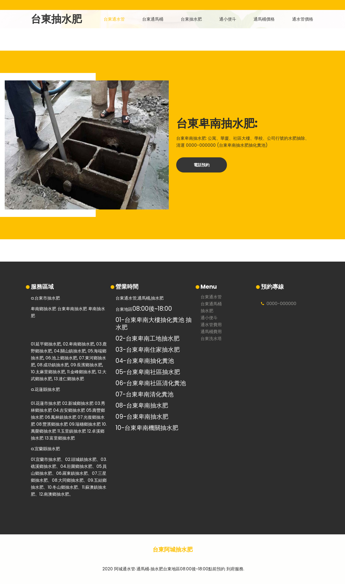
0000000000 (281, 303)
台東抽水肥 (56, 19)
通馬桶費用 (211, 332)
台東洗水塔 (211, 339)
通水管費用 (211, 325)
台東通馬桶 (152, 19)
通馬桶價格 (264, 19)
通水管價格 (302, 19)
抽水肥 (207, 311)
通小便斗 (227, 19)
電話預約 (202, 165)
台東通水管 (114, 19)
